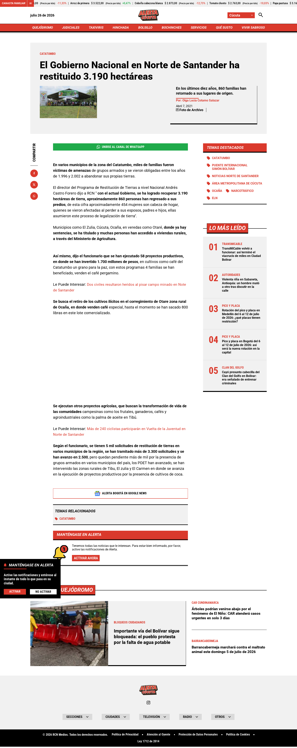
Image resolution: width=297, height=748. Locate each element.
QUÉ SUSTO (223, 28)
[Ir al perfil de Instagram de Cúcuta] (148, 704)
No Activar (43, 591)
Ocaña (217, 192)
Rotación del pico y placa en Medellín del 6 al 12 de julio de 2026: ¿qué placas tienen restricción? (241, 316)
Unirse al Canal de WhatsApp (120, 147)
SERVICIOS (197, 28)
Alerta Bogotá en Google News (120, 494)
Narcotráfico (242, 192)
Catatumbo (65, 519)
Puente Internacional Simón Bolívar (230, 167)
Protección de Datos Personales (198, 735)
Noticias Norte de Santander (235, 177)
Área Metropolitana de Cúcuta (237, 184)
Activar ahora (87, 559)
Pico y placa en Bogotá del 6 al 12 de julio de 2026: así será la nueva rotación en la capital (241, 347)
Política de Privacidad (125, 735)
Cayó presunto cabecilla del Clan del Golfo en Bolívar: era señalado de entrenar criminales (240, 378)
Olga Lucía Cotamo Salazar (200, 101)
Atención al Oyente (158, 735)
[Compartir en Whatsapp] (34, 196)
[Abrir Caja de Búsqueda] (260, 15)
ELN (215, 199)
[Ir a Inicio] (148, 15)
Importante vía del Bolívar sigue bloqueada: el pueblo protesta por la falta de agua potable (144, 637)
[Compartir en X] (34, 185)
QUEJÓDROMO (43, 28)
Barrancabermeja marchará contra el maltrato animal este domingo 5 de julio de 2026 (228, 653)
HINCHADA (121, 28)
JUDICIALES (72, 28)
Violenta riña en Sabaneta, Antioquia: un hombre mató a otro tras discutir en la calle (240, 286)
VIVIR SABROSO (253, 28)
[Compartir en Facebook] (34, 173)
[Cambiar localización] (241, 15)
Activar (14, 591)
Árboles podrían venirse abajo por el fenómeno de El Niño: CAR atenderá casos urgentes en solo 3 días (227, 614)
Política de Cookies (238, 735)
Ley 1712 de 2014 (148, 742)
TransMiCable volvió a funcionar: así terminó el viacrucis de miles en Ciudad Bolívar (241, 255)
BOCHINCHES (171, 28)
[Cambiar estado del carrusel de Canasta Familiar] (30, 3)
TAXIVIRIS (97, 28)
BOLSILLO (145, 28)
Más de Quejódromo (66, 590)
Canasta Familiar (13, 3)
